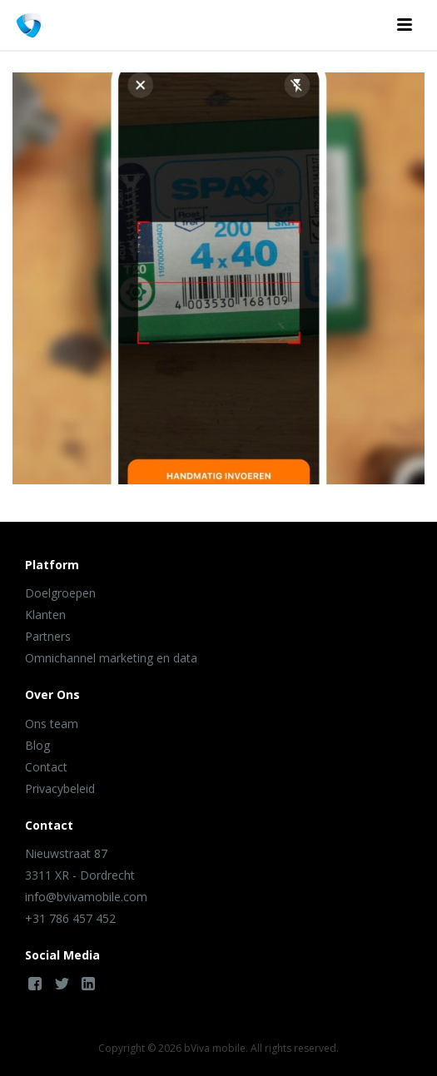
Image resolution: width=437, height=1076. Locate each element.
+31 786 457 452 (70, 918)
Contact (46, 767)
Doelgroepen (60, 593)
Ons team (51, 723)
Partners (48, 636)
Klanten (45, 614)
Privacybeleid (60, 788)
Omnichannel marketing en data (111, 658)
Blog (37, 745)
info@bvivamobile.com (86, 897)
